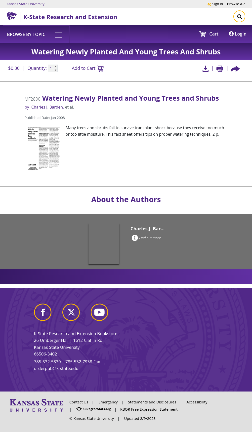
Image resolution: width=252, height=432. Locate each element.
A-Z (236, 3)
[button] (36, 34)
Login (238, 34)
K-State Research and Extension (70, 17)
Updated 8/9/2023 (140, 418)
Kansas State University (25, 3)
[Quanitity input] (53, 68)
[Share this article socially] (235, 68)
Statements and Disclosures (152, 401)
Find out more (146, 238)
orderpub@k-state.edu (56, 368)
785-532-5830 (47, 361)
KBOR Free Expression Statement (149, 409)
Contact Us (78, 401)
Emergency (108, 401)
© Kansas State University (91, 418)
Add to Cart (88, 68)
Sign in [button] (215, 3)
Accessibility (197, 401)
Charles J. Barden (47, 107)
